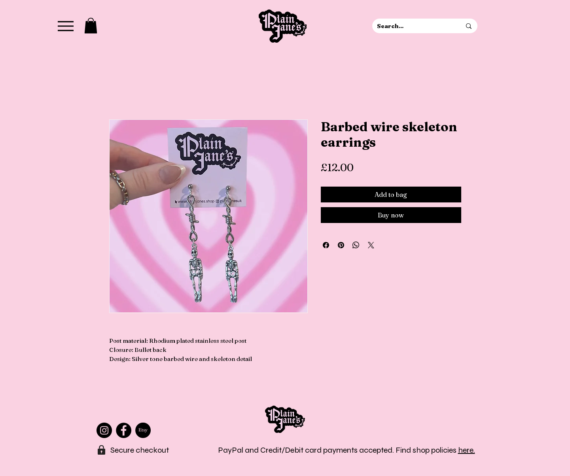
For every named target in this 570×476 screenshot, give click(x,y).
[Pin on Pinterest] (341, 245)
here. (466, 450)
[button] (90, 25)
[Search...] (413, 26)
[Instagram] (104, 430)
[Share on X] (371, 245)
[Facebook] (123, 430)
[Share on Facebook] (326, 245)
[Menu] (66, 26)
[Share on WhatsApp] (356, 245)
